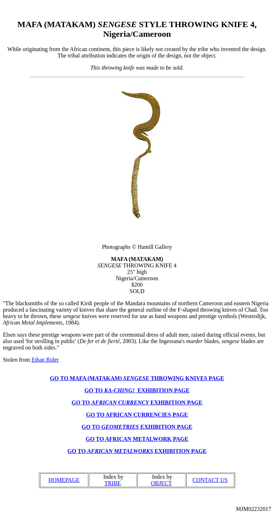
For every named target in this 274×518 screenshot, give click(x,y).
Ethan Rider (45, 360)
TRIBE (113, 483)
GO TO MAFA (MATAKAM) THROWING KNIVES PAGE (137, 378)
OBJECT (161, 483)
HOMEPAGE (64, 480)
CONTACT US (210, 480)
